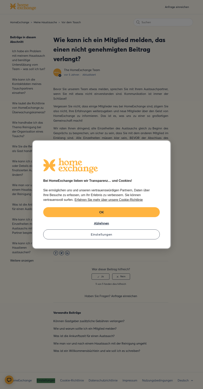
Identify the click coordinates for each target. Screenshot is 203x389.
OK (101, 212)
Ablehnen (101, 223)
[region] (101, 194)
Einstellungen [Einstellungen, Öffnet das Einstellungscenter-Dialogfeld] (101, 234)
